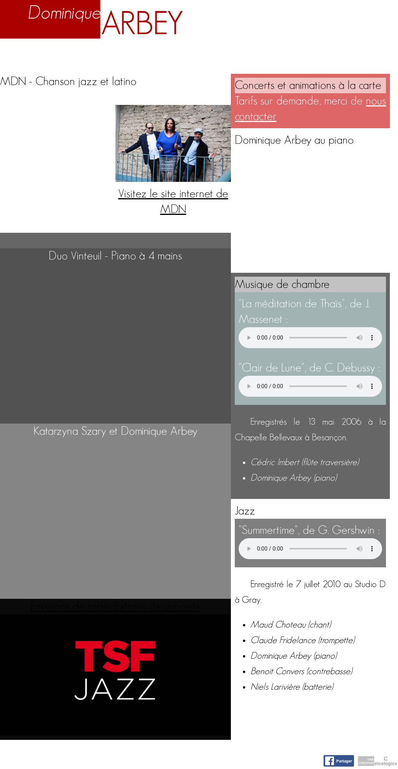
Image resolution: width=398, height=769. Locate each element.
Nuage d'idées (313, 52)
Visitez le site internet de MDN (173, 194)
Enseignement (136, 52)
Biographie (69, 52)
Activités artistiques (223, 52)
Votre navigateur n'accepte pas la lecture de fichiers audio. (310, 337)
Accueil (19, 52)
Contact (375, 52)
